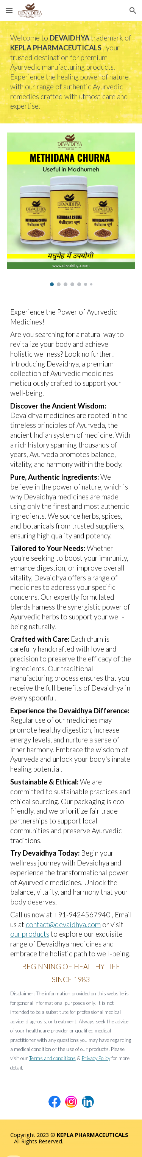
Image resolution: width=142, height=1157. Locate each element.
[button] (9, 10)
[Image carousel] (71, 209)
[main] (71, 72)
